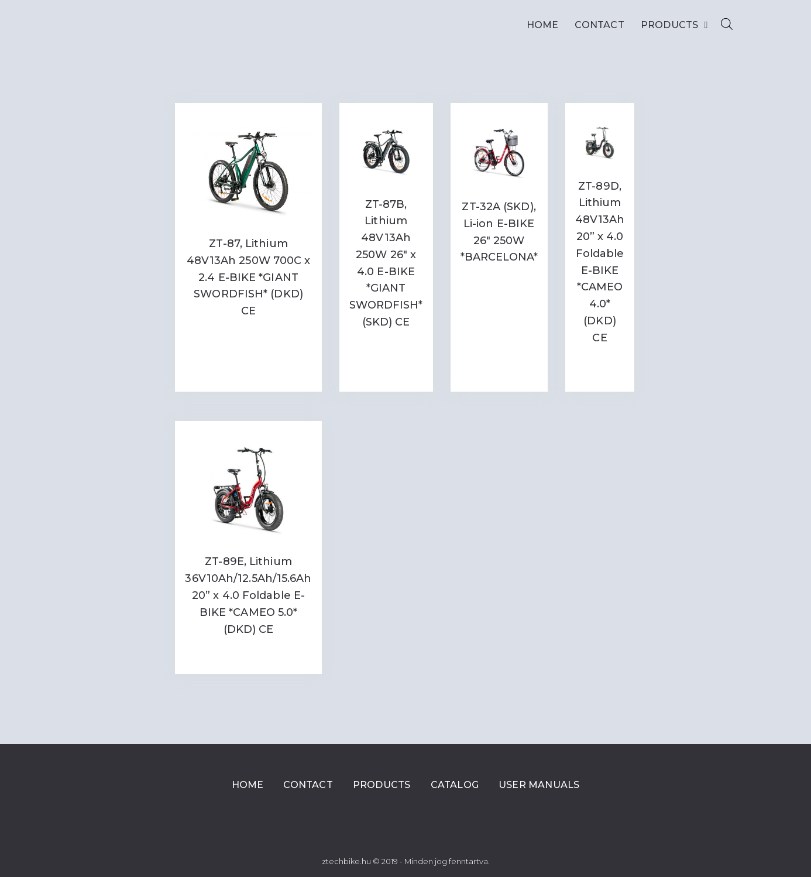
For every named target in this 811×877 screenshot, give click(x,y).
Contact (599, 24)
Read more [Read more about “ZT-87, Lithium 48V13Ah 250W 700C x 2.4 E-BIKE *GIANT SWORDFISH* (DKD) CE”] (248, 335)
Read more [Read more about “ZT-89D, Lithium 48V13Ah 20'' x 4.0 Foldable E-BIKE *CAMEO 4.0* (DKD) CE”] (600, 366)
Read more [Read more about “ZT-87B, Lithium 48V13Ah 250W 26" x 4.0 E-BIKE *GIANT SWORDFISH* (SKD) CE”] (386, 346)
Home (543, 24)
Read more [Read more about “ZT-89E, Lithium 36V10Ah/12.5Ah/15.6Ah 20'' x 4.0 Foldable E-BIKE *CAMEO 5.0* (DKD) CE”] (248, 653)
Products (674, 25)
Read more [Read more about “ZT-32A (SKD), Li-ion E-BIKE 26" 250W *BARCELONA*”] (499, 281)
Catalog (455, 784)
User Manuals (539, 784)
